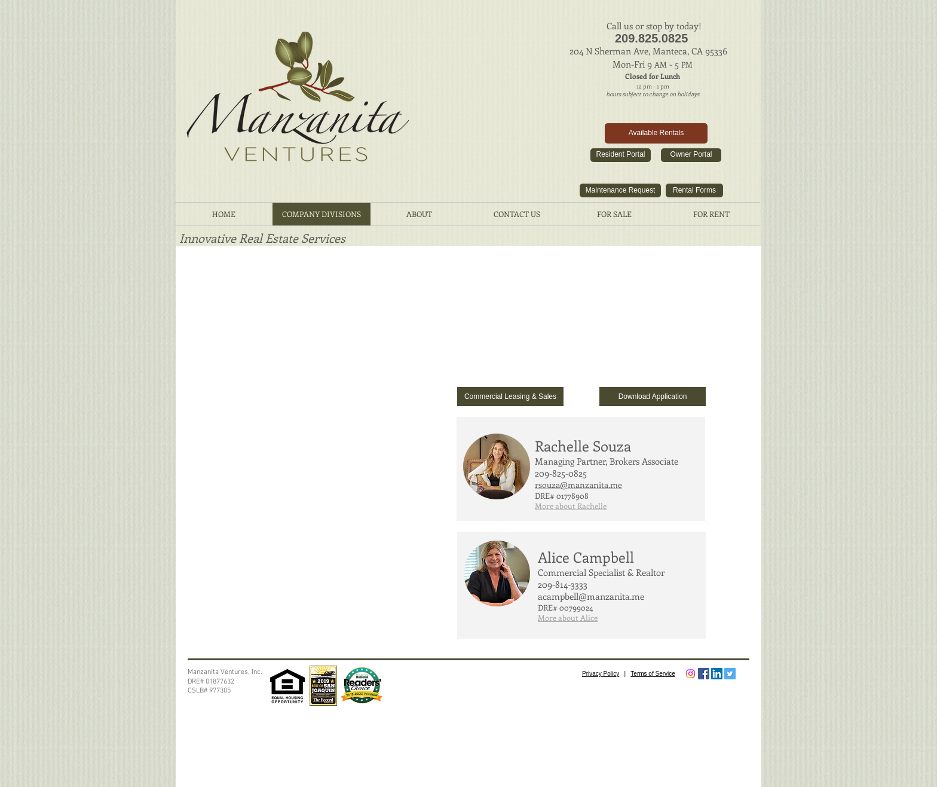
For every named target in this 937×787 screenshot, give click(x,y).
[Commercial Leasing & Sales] (510, 396)
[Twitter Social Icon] (730, 673)
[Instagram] (690, 673)
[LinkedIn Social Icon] (716, 673)
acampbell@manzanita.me (591, 596)
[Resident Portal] (620, 155)
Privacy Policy (600, 673)
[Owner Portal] (691, 155)
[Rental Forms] (694, 190)
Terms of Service (652, 673)
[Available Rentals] (656, 133)
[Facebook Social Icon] (703, 673)
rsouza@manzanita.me (578, 484)
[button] (571, 506)
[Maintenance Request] (620, 190)
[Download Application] (652, 396)
